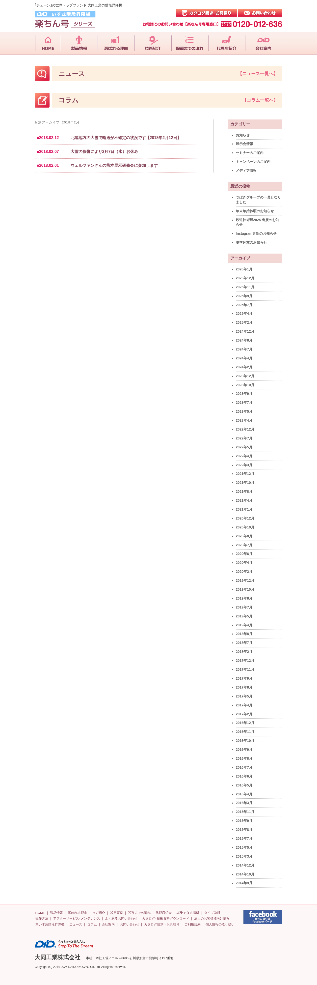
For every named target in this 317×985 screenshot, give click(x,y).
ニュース (75, 924)
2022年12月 (245, 429)
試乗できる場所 (188, 913)
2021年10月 (245, 483)
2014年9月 (244, 883)
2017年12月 (245, 661)
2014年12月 (245, 865)
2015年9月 (244, 821)
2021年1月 (244, 509)
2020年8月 (244, 536)
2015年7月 (244, 838)
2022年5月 (244, 447)
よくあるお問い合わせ (121, 918)
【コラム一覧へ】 (260, 100)
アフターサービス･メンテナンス (76, 918)
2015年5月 (244, 847)
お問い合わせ (129, 924)
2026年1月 (244, 269)
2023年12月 (245, 376)
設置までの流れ (139, 913)
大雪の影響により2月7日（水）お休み (104, 151)
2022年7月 (244, 438)
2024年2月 (244, 367)
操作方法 (41, 918)
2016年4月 (244, 794)
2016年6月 (244, 776)
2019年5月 (244, 616)
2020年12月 (245, 518)
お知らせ (243, 135)
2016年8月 (244, 758)
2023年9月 (244, 394)
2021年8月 (244, 491)
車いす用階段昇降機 (49, 924)
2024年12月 (245, 331)
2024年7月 (244, 349)
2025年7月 (244, 305)
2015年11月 (245, 812)
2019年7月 (244, 607)
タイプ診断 (212, 913)
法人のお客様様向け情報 (212, 918)
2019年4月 (244, 625)
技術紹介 (98, 913)
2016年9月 (244, 750)
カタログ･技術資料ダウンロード (165, 918)
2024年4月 (244, 358)
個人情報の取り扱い (220, 924)
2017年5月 (244, 696)
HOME (40, 913)
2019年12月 (245, 580)
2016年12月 (245, 723)
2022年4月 (244, 456)
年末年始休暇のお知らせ (255, 211)
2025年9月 (244, 296)
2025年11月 (245, 287)
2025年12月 (245, 278)
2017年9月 (244, 678)
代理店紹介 (164, 913)
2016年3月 (244, 803)
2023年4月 (244, 420)
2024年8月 (244, 340)
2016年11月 (245, 732)
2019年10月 (245, 589)
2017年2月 (244, 714)
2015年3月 (244, 856)
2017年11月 (245, 669)
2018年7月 (244, 643)
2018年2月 (244, 652)
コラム (92, 924)
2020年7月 (244, 545)
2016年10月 (245, 741)
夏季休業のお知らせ (251, 242)
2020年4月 (244, 563)
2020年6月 (244, 554)
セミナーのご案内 (250, 153)
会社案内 (108, 924)
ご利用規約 (193, 924)
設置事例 (116, 913)
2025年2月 (244, 322)
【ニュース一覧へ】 (258, 73)
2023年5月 (244, 411)
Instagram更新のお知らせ (256, 233)
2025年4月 (244, 314)
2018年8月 (244, 634)
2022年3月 (244, 465)
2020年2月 (244, 572)
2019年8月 (244, 598)
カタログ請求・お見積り (162, 924)
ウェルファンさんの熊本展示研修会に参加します (114, 165)
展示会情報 (244, 144)
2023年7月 (244, 403)
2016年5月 (244, 785)
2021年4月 (244, 500)
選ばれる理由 (77, 913)
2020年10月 (245, 527)
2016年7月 (244, 767)
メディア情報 (246, 171)
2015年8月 (244, 830)
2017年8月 (244, 687)
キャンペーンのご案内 (253, 162)
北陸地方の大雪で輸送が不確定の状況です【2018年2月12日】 (126, 138)
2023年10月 (245, 385)
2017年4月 (244, 705)
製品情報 (56, 913)
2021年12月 (245, 474)
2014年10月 (245, 874)
